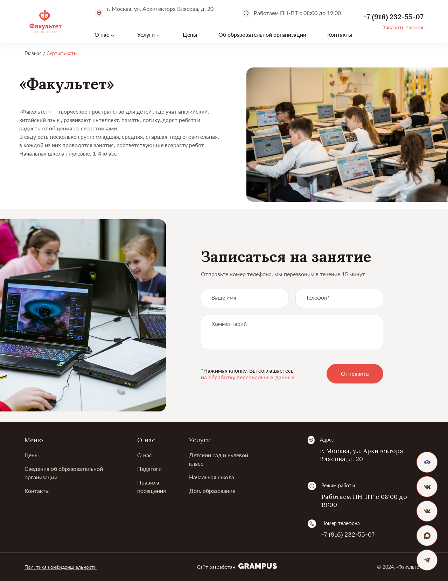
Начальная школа (211, 477)
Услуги (146, 34)
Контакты (339, 34)
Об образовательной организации (262, 34)
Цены (190, 34)
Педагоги (149, 468)
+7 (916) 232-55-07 (347, 534)
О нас (101, 34)
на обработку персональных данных (248, 377)
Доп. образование (212, 490)
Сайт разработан (237, 567)
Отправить (355, 373)
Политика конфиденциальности (60, 567)
